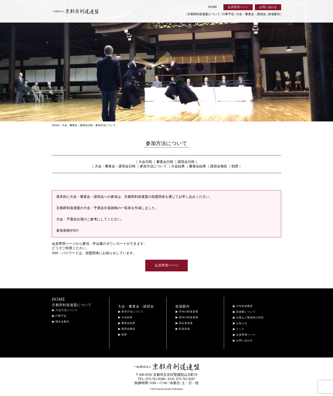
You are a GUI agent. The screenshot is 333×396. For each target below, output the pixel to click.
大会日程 (145, 162)
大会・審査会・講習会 (251, 14)
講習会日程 (186, 162)
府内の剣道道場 (186, 317)
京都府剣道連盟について (203, 14)
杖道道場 (182, 328)
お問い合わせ (268, 7)
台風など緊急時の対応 (248, 317)
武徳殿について (244, 311)
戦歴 (234, 166)
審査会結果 (197, 166)
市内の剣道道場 (186, 311)
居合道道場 (184, 323)
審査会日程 (164, 162)
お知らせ (240, 323)
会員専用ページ (238, 7)
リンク (238, 329)
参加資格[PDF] (67, 230)
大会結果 (178, 166)
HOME (212, 7)
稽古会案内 (60, 321)
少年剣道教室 (243, 306)
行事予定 (228, 14)
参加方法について (153, 166)
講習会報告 (218, 166)
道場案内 (274, 14)
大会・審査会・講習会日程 (115, 166)
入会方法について (65, 310)
